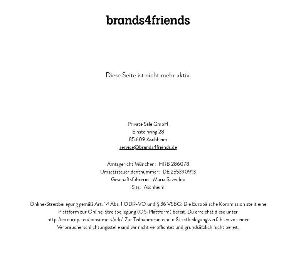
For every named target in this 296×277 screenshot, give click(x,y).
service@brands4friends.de (148, 147)
